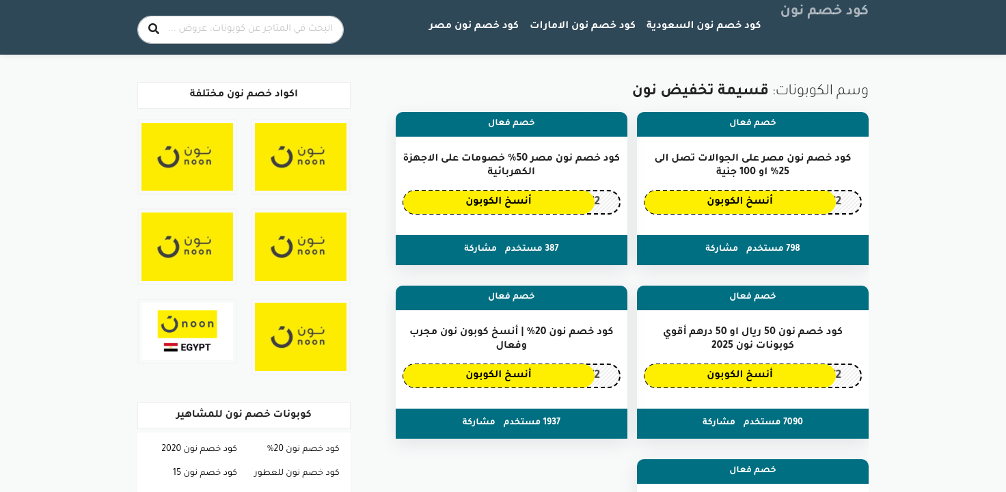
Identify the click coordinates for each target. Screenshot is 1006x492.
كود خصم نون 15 (205, 473)
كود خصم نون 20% (303, 449)
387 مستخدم (531, 249)
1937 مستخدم (532, 423)
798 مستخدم (773, 249)
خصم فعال (752, 123)
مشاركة (721, 249)
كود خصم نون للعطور (296, 473)
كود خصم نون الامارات (583, 26)
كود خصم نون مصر (474, 26)
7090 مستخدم (773, 423)
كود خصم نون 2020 (199, 449)
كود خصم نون (824, 12)
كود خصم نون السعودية (704, 26)
